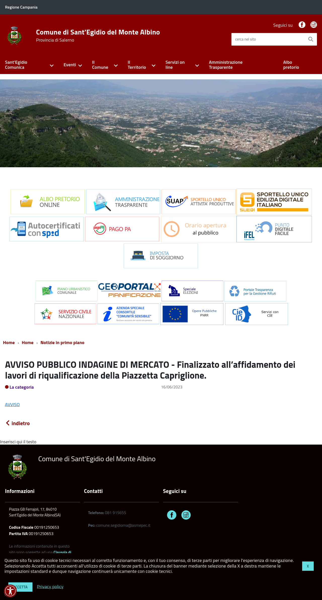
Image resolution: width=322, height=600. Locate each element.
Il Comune (100, 65)
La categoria (22, 387)
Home (9, 342)
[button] (10, 590)
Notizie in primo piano (63, 342)
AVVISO (12, 404)
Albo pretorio (291, 65)
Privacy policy (50, 586)
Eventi (70, 64)
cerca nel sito (245, 39)
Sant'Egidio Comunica (16, 65)
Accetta (20, 587)
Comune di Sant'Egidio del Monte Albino (98, 35)
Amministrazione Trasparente (226, 65)
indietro (17, 423)
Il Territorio (137, 65)
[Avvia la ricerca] (310, 39)
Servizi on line (175, 65)
